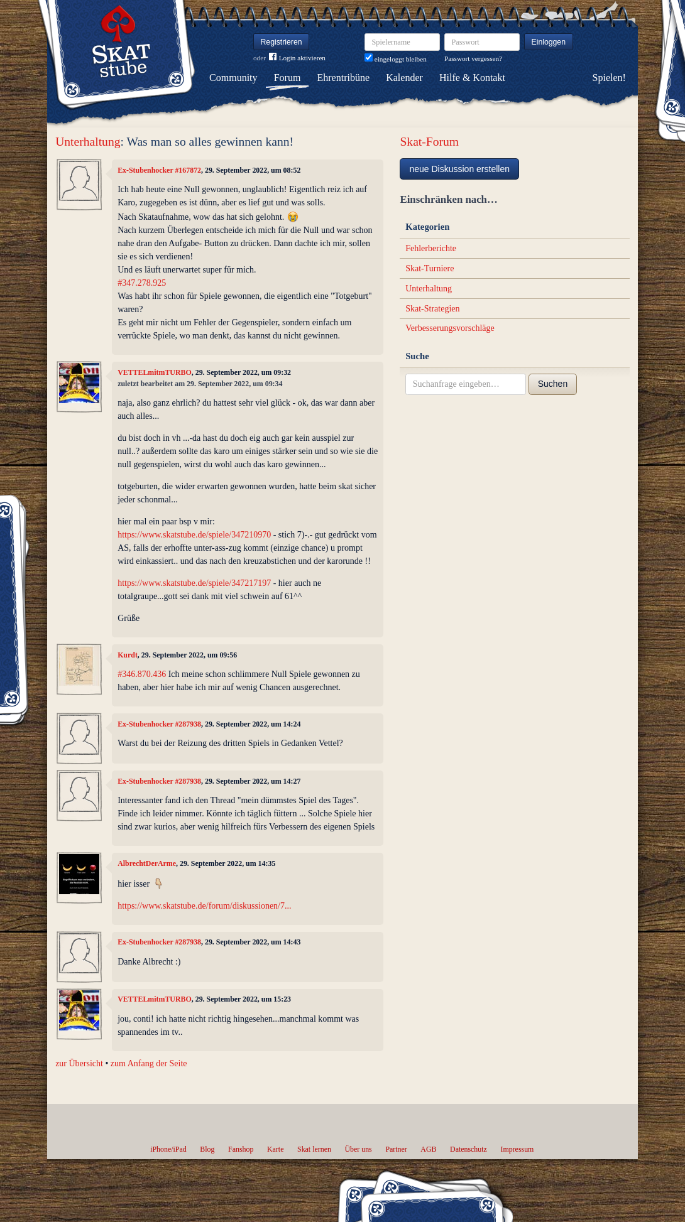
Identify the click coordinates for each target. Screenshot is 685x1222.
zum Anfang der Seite (149, 1063)
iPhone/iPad (168, 1149)
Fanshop (240, 1149)
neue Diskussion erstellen (459, 169)
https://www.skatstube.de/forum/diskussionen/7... (204, 906)
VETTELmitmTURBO (155, 372)
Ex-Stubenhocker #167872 (159, 170)
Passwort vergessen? (473, 58)
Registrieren (281, 42)
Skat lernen (314, 1149)
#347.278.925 (142, 283)
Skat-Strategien (432, 308)
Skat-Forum (429, 141)
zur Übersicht (79, 1063)
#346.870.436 (142, 674)
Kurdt (128, 655)
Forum (287, 77)
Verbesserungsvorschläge (450, 328)
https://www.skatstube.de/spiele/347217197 (194, 583)
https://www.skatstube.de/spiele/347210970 (194, 534)
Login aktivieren (297, 58)
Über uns (357, 1149)
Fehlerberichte (430, 248)
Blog (207, 1149)
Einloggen (549, 42)
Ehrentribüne (343, 77)
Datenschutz (468, 1149)
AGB (428, 1149)
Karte (275, 1149)
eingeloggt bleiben (395, 59)
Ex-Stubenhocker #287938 (159, 724)
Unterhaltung (87, 141)
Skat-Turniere (429, 268)
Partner (396, 1149)
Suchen (552, 384)
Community (233, 77)
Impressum (517, 1149)
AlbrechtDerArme (147, 863)
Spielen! (609, 77)
